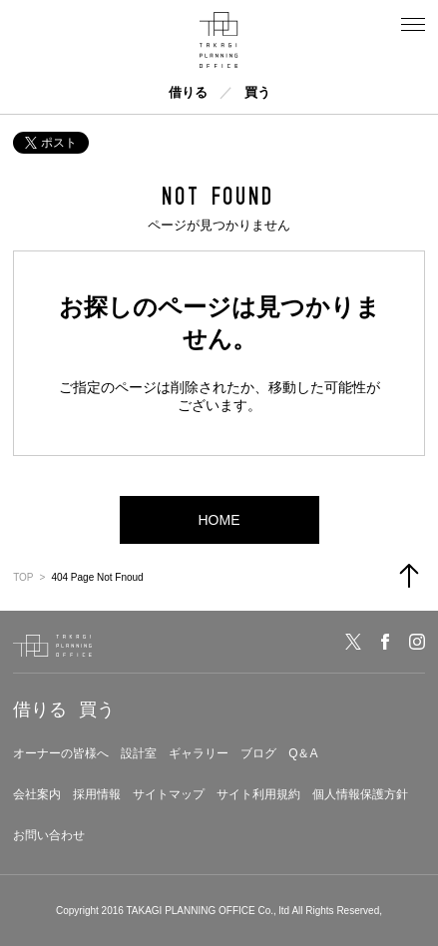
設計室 (139, 753)
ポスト (51, 143)
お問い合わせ (49, 835)
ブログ (258, 753)
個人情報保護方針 (360, 794)
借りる (188, 92)
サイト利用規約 (258, 794)
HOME (219, 520)
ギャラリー (198, 753)
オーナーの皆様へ (61, 753)
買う (257, 92)
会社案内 (37, 794)
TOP (23, 577)
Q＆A (302, 753)
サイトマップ (169, 794)
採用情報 (97, 794)
